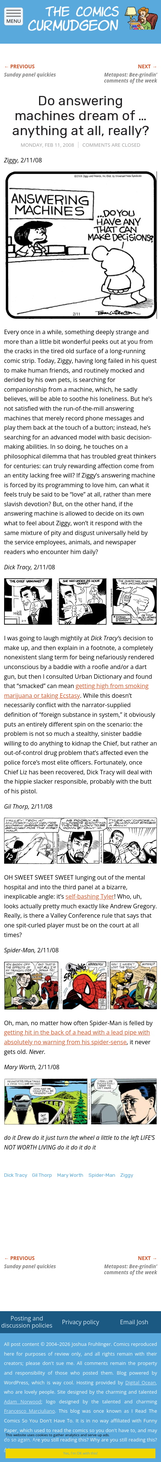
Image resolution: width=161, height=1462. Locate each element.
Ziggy (126, 1175)
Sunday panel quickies (30, 74)
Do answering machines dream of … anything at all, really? (80, 115)
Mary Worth (70, 1175)
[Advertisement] (63, 1224)
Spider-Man (101, 1175)
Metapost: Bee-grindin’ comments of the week (130, 77)
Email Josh (134, 1322)
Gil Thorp (42, 1175)
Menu (13, 18)
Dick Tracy (15, 1175)
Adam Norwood (22, 1401)
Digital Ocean (140, 1382)
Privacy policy (80, 1322)
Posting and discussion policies (26, 1321)
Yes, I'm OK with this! (80, 1453)
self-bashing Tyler (89, 896)
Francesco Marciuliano (29, 1410)
